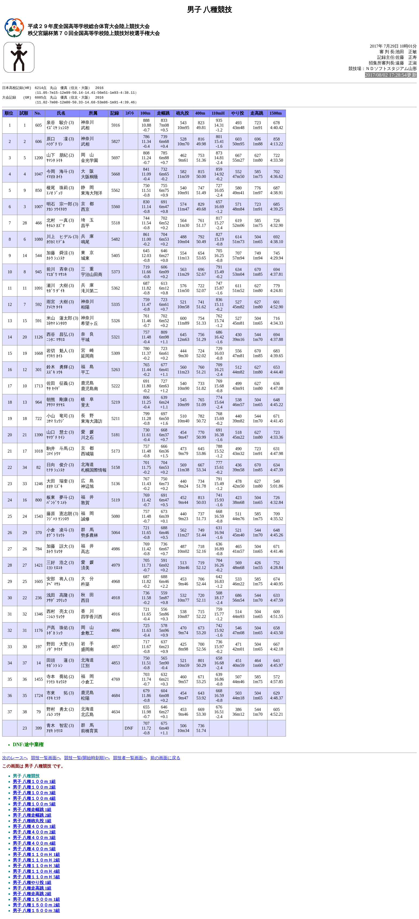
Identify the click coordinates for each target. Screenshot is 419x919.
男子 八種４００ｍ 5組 (34, 850)
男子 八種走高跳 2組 (32, 895)
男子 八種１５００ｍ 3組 (36, 911)
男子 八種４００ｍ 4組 (34, 844)
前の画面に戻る (165, 759)
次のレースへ (15, 759)
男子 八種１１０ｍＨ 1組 (36, 855)
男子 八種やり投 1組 (32, 883)
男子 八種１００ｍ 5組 (34, 805)
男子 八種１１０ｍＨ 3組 (36, 867)
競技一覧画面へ (46, 759)
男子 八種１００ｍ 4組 (34, 799)
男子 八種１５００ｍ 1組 (36, 900)
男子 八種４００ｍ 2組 (34, 833)
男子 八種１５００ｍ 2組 (36, 906)
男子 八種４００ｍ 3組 (34, 838)
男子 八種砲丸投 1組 (32, 822)
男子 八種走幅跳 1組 (32, 810)
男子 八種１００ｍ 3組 (34, 794)
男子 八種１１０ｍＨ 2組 (36, 861)
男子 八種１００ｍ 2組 (34, 788)
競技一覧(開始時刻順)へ (87, 759)
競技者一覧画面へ (130, 759)
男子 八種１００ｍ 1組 (34, 782)
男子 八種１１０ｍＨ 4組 (36, 872)
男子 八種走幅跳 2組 (32, 816)
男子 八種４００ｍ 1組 (34, 827)
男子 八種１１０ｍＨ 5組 (36, 878)
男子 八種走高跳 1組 (32, 889)
